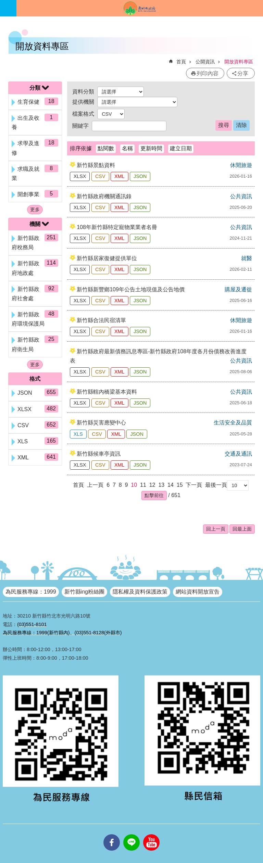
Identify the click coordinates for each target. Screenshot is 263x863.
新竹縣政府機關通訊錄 (104, 196)
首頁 (181, 61)
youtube (151, 834)
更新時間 (151, 148)
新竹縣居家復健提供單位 (107, 258)
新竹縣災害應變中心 (101, 423)
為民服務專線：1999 (30, 592)
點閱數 (106, 148)
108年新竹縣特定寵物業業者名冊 (117, 227)
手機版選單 (8, 8)
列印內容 (207, 73)
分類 (34, 88)
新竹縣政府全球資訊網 (140, 8)
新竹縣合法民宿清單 (101, 320)
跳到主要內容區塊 (3, 3)
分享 (242, 73)
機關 (34, 224)
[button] (154, 495)
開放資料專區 (238, 61)
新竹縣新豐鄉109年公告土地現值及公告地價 (131, 289)
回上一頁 (215, 529)
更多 (35, 209)
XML (119, 176)
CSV (100, 176)
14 (170, 485)
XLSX (80, 176)
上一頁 (95, 485)
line (131, 834)
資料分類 (83, 91)
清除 (241, 125)
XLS (78, 434)
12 (152, 485)
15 (180, 485)
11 (143, 485)
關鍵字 (80, 126)
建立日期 (181, 148)
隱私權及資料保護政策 (140, 592)
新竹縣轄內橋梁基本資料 (107, 392)
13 (161, 485)
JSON (140, 176)
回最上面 (242, 529)
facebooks (112, 834)
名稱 (127, 148)
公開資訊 (205, 61)
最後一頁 (216, 485)
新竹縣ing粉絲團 (84, 592)
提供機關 (83, 102)
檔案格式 (83, 114)
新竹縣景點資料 (96, 165)
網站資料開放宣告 (198, 592)
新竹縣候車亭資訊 (99, 454)
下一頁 (194, 485)
